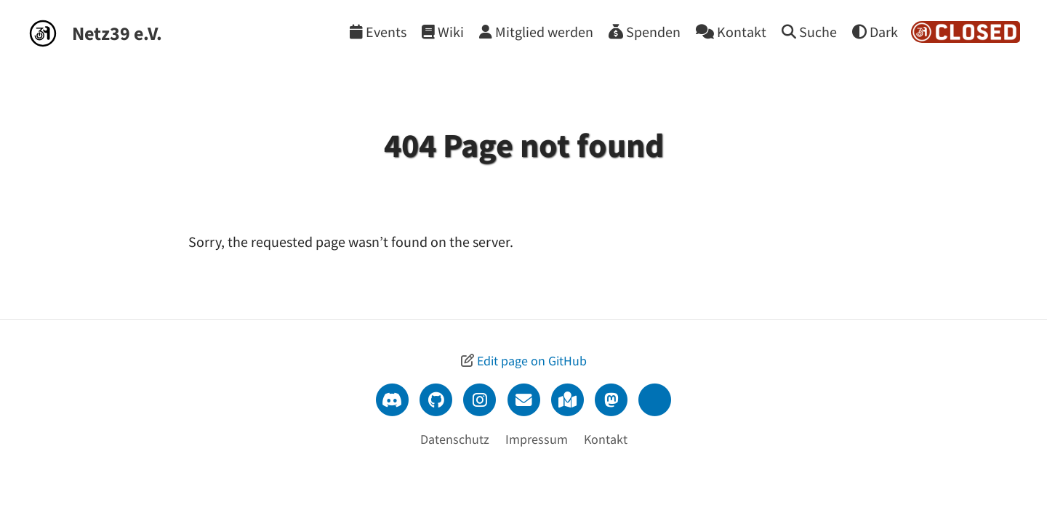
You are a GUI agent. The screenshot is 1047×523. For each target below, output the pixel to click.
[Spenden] (645, 32)
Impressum (536, 439)
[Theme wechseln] (875, 32)
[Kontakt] (731, 32)
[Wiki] (443, 32)
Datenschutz (454, 439)
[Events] (378, 32)
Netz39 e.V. (117, 33)
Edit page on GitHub (532, 360)
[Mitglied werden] (536, 32)
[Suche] (809, 32)
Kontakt (605, 439)
